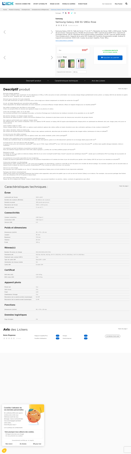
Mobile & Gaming (68, 4)
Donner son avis (73, 25)
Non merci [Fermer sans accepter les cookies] (9, 444)
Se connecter (107, 4)
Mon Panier (118, 4)
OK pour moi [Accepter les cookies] (37, 444)
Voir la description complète (64, 40)
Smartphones (26, 9)
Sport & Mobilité (40, 4)
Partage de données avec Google (15, 434)
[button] (4, 450)
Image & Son (54, 4)
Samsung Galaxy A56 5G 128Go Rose (62, 9)
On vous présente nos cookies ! (14, 436)
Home (5, 9)
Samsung (59, 19)
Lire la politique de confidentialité (13, 427)
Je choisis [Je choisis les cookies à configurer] (23, 444)
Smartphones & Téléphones (40, 9)
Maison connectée (22, 4)
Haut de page (123, 88)
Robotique (82, 4)
